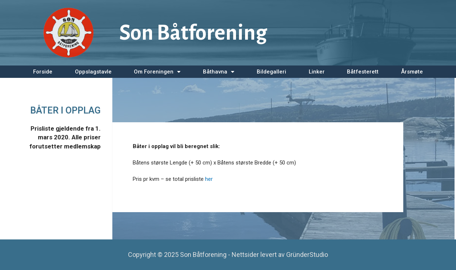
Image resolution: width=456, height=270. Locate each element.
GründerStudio (307, 254)
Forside (42, 71)
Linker (317, 71)
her (209, 179)
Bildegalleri (271, 71)
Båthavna (218, 71)
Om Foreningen (157, 71)
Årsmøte (412, 71)
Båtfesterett (363, 71)
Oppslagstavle (93, 71)
